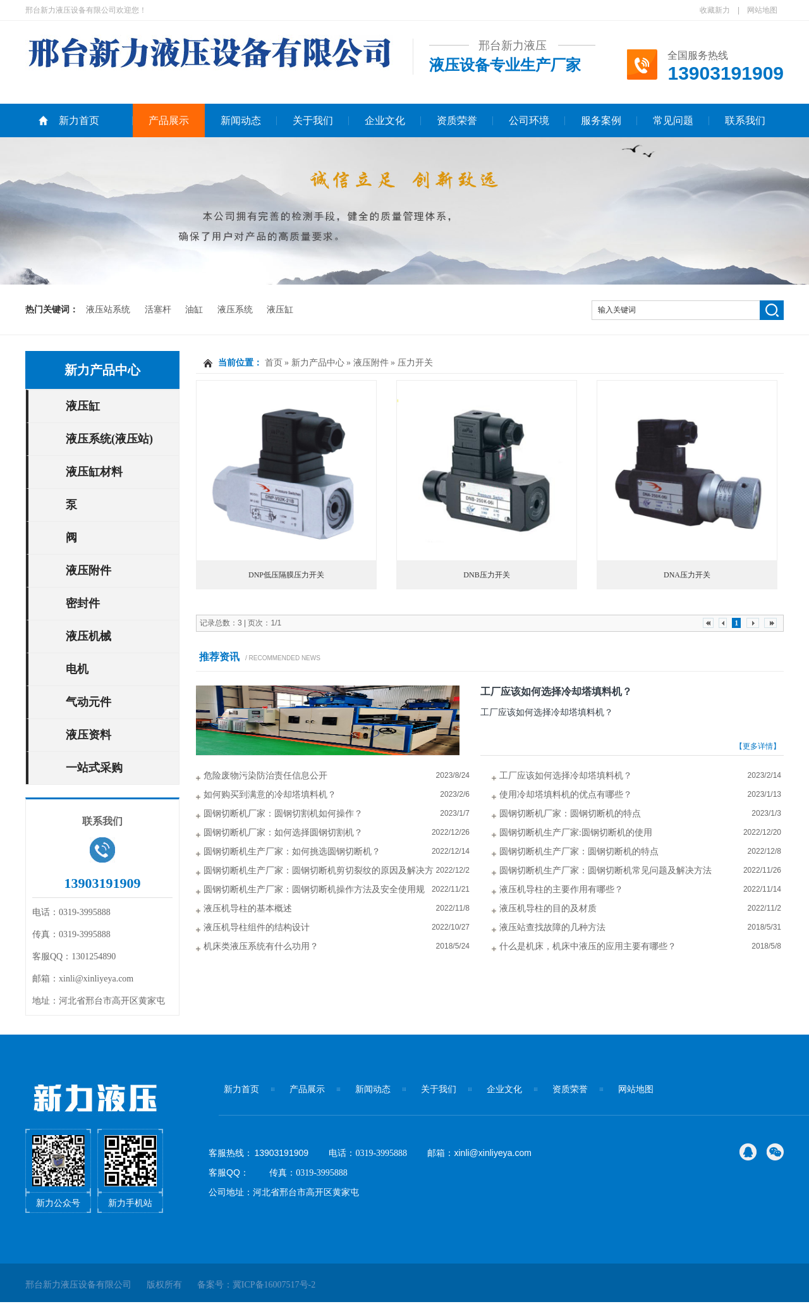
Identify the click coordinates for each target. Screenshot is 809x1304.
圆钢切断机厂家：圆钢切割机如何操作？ (283, 813)
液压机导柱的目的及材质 (548, 908)
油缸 (194, 309)
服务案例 (601, 120)
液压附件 (88, 570)
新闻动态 (241, 120)
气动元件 (88, 702)
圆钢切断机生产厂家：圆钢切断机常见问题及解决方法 (605, 870)
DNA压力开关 (687, 574)
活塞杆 (158, 309)
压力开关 (415, 362)
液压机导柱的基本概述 (248, 908)
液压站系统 (108, 309)
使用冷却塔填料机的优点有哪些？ (565, 794)
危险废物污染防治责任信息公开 (265, 775)
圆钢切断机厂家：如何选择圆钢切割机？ (283, 832)
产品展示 (169, 120)
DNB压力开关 (486, 574)
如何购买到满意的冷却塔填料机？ (270, 794)
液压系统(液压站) (109, 439)
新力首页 (79, 120)
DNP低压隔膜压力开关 (286, 574)
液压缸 (280, 309)
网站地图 (762, 10)
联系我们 (745, 120)
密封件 (83, 603)
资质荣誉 (457, 120)
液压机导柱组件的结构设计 (257, 927)
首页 (274, 362)
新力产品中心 (102, 370)
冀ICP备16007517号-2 (274, 1284)
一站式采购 (94, 767)
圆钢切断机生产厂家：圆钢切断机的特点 (579, 851)
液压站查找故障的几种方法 (552, 927)
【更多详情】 (758, 746)
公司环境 (529, 120)
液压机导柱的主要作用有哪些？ (561, 889)
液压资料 (88, 735)
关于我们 (313, 120)
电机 (77, 669)
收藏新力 (715, 10)
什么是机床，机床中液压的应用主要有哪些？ (587, 946)
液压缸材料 (94, 471)
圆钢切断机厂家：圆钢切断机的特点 (570, 813)
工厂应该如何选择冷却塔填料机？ (556, 691)
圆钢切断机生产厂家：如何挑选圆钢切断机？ (292, 851)
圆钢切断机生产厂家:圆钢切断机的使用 (575, 832)
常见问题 (673, 120)
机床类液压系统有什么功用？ (261, 946)
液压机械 (88, 636)
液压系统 (235, 309)
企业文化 (385, 120)
